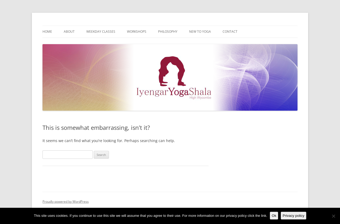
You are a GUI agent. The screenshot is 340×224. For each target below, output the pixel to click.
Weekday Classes (100, 31)
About (69, 31)
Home (47, 31)
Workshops (136, 31)
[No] (333, 216)
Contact (230, 31)
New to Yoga (200, 31)
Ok (274, 216)
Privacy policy (293, 216)
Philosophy (167, 31)
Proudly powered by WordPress (65, 201)
